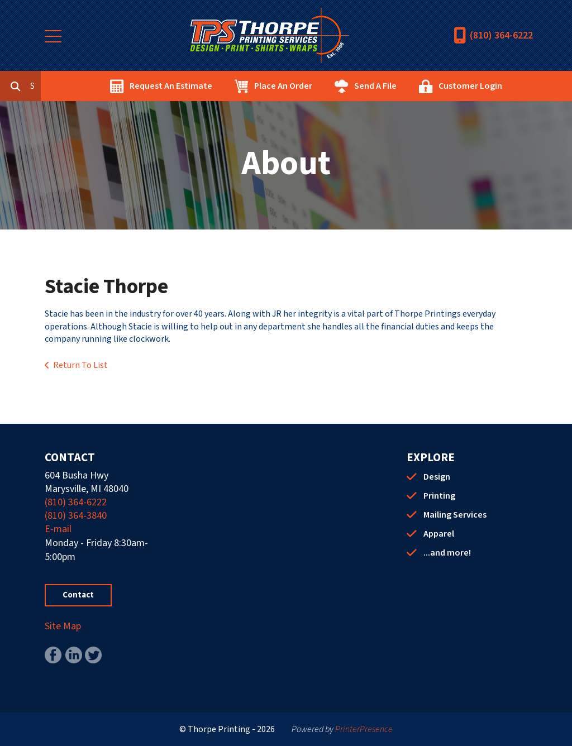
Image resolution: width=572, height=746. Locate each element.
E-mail (58, 529)
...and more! (447, 553)
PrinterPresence (364, 729)
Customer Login (521, 86)
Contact (78, 595)
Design (436, 477)
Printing (439, 496)
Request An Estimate (221, 86)
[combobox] (86, 86)
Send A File (426, 86)
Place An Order (334, 86)
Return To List (80, 365)
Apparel (438, 534)
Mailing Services (455, 515)
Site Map (63, 626)
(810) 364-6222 (501, 35)
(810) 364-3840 (76, 516)
